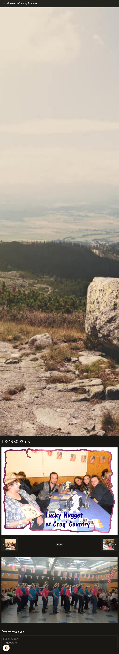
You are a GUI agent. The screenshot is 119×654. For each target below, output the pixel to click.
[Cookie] (6, 648)
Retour (59, 545)
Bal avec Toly (11, 638)
